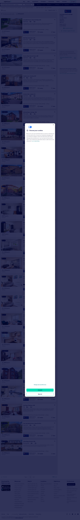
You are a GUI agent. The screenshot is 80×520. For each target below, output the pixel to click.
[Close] (53, 124)
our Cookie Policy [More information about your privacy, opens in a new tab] (36, 141)
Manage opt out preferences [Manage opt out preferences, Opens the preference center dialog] (40, 384)
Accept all (40, 390)
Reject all (40, 394)
